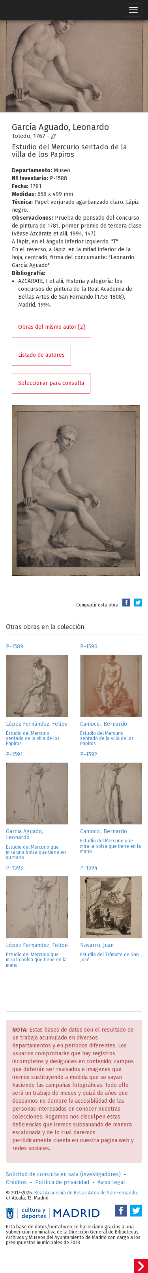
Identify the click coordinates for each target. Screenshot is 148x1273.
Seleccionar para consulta (51, 383)
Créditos (16, 1182)
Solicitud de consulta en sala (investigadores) (63, 1174)
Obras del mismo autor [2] (51, 327)
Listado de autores (41, 355)
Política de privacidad (62, 1182)
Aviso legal (111, 1182)
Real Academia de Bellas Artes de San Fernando (85, 1193)
